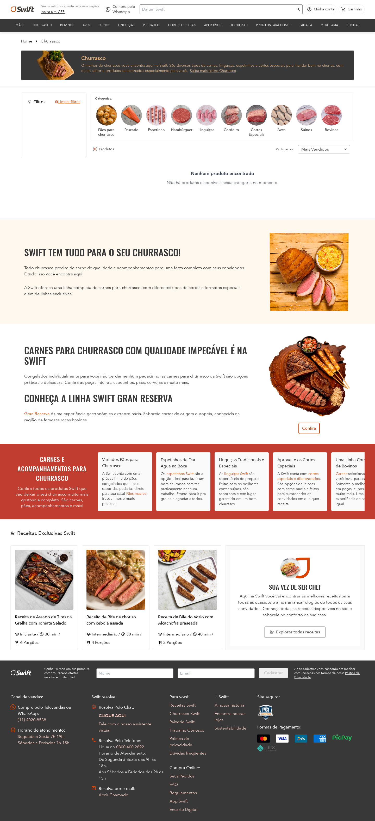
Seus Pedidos (182, 776)
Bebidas (352, 25)
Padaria (305, 25)
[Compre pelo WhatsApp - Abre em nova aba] (122, 9)
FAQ (174, 784)
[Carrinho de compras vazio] (352, 9)
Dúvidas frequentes (188, 753)
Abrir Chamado (113, 795)
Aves (86, 25)
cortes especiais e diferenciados (298, 476)
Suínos (104, 25)
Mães (20, 25)
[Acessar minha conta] (320, 9)
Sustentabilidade (230, 728)
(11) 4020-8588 (32, 720)
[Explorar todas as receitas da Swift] (295, 632)
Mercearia (329, 25)
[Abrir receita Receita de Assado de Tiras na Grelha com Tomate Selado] (44, 597)
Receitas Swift (183, 705)
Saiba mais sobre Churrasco (213, 70)
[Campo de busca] (218, 9)
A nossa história (230, 705)
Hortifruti (239, 25)
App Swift (179, 801)
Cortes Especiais (182, 25)
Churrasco (42, 25)
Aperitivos (212, 25)
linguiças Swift (236, 473)
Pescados (151, 25)
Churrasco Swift (184, 714)
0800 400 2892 (130, 747)
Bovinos (67, 25)
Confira (309, 428)
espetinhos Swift (179, 473)
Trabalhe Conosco (187, 730)
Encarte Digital (183, 809)
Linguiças (126, 25)
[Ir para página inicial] (22, 9)
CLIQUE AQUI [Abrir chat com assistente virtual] (112, 716)
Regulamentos (183, 793)
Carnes (341, 473)
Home (26, 41)
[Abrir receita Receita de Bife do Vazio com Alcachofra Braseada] (187, 597)
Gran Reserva (37, 414)
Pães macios (136, 493)
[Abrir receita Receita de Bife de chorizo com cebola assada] (115, 597)
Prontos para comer (273, 25)
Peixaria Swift (182, 722)
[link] (53, 12)
